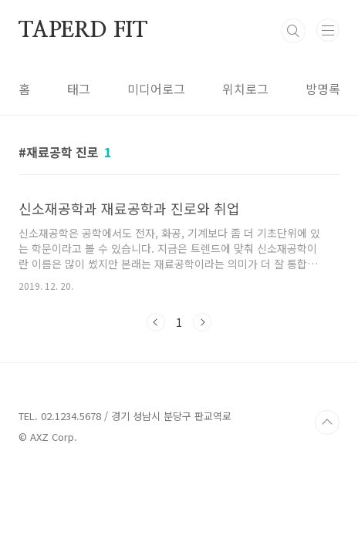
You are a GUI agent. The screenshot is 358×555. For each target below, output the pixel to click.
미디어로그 (156, 88)
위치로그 (245, 88)
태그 (78, 88)
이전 (156, 322)
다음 (202, 322)
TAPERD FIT (83, 31)
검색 (293, 30)
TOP (327, 422)
